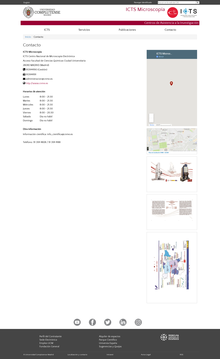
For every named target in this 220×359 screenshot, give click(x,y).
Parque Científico (108, 339)
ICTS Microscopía (145, 9)
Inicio (28, 37)
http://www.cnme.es (37, 83)
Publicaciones (127, 29)
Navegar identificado (143, 2)
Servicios (84, 29)
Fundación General (49, 346)
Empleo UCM (46, 343)
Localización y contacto (77, 355)
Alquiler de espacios (109, 336)
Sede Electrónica (48, 339)
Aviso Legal (146, 355)
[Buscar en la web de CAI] (197, 2)
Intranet (110, 355)
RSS (181, 355)
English (27, 2)
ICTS (47, 29)
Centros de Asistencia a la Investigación (171, 23)
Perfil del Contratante (50, 336)
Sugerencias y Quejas (110, 346)
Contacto (170, 29)
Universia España (108, 343)
